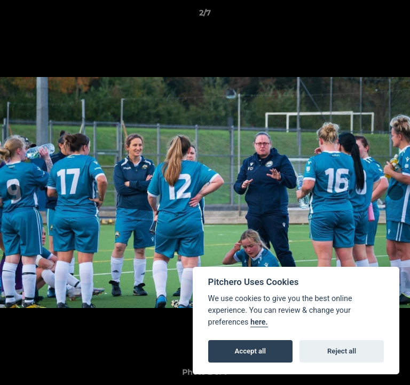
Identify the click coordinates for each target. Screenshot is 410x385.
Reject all (341, 351)
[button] (397, 15)
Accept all (250, 351)
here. (259, 322)
